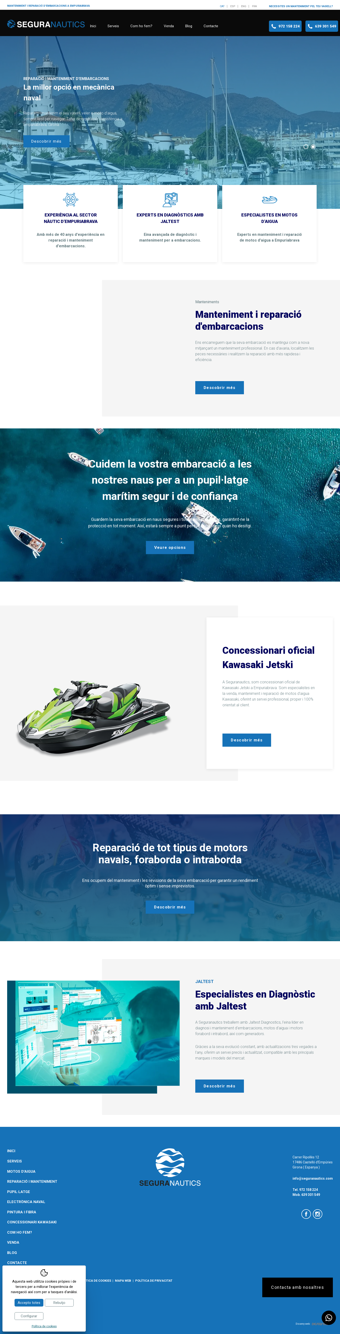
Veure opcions (170, 547)
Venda (169, 26)
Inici (93, 26)
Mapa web (123, 1280)
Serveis (113, 26)
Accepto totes (29, 1303)
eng (243, 6)
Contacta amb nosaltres (297, 1287)
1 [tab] (306, 146)
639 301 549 (325, 26)
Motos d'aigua (21, 1171)
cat (222, 6)
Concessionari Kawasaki (32, 1222)
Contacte (211, 26)
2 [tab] (313, 146)
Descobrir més (46, 141)
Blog (188, 26)
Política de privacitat (153, 1280)
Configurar (29, 1316)
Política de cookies (95, 1280)
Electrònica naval (26, 1202)
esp (232, 6)
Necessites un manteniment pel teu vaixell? (301, 6)
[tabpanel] (170, 122)
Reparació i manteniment (32, 1181)
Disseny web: (312, 1324)
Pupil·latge (18, 1192)
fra (254, 6)
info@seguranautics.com (313, 1178)
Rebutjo (59, 1303)
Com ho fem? (141, 26)
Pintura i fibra (21, 1212)
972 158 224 (289, 26)
